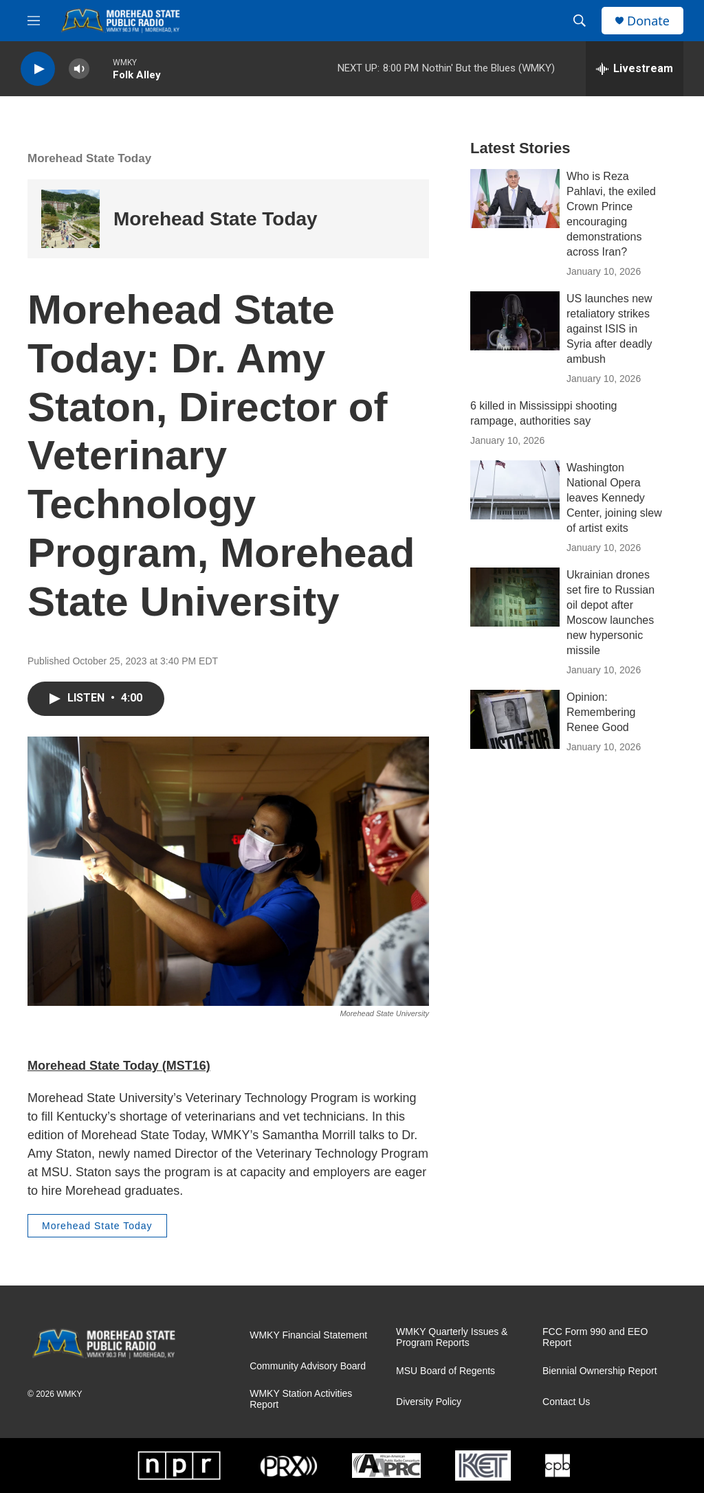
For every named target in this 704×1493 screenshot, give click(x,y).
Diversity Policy (428, 1402)
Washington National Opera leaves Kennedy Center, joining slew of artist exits (614, 498)
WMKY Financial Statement (308, 1335)
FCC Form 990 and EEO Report (595, 1337)
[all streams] (634, 68)
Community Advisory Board (308, 1366)
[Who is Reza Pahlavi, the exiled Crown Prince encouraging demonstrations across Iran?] (515, 198)
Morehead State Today (89, 158)
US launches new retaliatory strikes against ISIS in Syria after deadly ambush (609, 329)
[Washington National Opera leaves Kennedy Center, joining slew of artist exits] (515, 489)
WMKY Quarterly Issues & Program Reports (451, 1337)
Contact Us (566, 1402)
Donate (648, 21)
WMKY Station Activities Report (301, 1399)
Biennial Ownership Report (599, 1371)
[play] (38, 69)
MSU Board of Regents (445, 1371)
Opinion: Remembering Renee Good (600, 712)
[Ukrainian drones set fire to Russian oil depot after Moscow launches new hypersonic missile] (515, 597)
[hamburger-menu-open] (34, 20)
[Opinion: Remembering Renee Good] (515, 719)
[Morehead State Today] (70, 219)
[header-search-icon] (579, 20)
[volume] (79, 69)
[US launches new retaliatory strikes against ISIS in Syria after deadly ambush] (515, 320)
